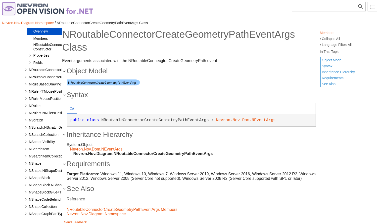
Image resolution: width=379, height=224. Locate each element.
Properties (41, 55)
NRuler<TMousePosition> (49, 91)
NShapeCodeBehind (45, 199)
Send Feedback (75, 222)
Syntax (327, 66)
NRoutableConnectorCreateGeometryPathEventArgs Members (122, 209)
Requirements (332, 78)
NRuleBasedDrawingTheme (50, 84)
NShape (35, 163)
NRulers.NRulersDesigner (49, 113)
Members (327, 33)
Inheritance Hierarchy (338, 72)
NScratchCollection (43, 135)
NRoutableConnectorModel (50, 70)
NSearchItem (39, 149)
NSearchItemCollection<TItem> (53, 156)
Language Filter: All (337, 45)
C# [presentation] (72, 108)
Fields (38, 63)
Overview (40, 31)
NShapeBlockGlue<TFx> (48, 192)
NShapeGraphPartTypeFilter (51, 214)
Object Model (332, 60)
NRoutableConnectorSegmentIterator (57, 77)
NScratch (36, 120)
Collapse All (331, 39)
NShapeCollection (43, 207)
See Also (328, 84)
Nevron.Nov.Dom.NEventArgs (246, 120)
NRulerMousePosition (45, 99)
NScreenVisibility (42, 142)
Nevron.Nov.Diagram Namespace (28, 23)
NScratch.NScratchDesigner (50, 127)
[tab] (72, 109)
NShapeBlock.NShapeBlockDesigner (57, 185)
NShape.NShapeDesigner (49, 171)
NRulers (35, 106)
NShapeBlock (39, 178)
